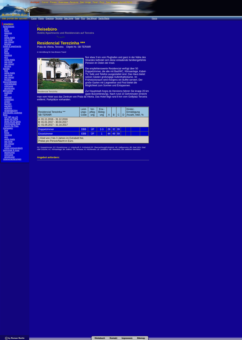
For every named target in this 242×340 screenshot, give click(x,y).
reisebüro (8, 24)
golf (5, 95)
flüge (5, 115)
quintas (6, 68)
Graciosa (50, 18)
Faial (77, 18)
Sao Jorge (68, 18)
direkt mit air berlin (12, 121)
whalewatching (11, 110)
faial (6, 29)
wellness (8, 108)
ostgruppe (8, 86)
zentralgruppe (10, 84)
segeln (7, 102)
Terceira (58, 18)
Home (154, 18)
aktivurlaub (8, 90)
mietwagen (8, 128)
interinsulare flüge (12, 124)
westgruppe (9, 88)
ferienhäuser (9, 26)
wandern (8, 106)
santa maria (9, 37)
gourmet (8, 97)
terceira (7, 44)
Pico (83, 18)
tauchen (7, 104)
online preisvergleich (13, 148)
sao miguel (9, 42)
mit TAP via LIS (11, 117)
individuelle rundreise (12, 113)
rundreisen (9, 99)
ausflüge (8, 93)
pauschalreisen (10, 82)
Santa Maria (103, 18)
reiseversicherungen (12, 159)
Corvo (34, 18)
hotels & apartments (12, 46)
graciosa (8, 33)
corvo (6, 48)
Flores (41, 18)
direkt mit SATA (11, 119)
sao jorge (8, 40)
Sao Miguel (92, 18)
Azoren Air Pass (11, 126)
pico (6, 35)
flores (6, 31)
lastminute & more (11, 150)
